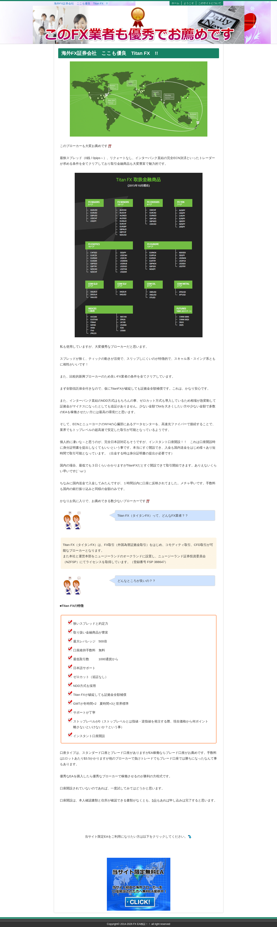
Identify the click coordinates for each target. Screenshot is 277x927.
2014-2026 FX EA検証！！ (135, 924)
